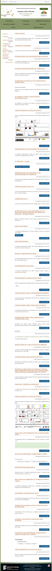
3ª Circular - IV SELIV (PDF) (22, 166)
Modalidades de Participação (43, 21)
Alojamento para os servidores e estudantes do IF (27, 97)
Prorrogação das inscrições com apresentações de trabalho (28, 173)
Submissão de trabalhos (9, 24)
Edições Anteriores (38, 27)
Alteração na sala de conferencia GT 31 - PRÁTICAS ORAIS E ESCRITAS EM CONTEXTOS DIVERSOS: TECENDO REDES (30, 212)
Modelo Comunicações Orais (25, 253)
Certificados (5, 36)
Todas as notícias (9, 62)
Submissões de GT (21, 199)
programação (18, 272)
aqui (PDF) (38, 50)
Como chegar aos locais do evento (28, 110)
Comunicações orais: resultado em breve (30, 305)
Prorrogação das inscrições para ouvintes (6, 45)
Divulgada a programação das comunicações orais (32, 433)
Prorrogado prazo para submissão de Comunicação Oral (29, 318)
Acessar (47, 1)
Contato (13, 27)
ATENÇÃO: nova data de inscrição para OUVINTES (29, 519)
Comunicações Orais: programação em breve (32, 293)
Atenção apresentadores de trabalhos (7, 50)
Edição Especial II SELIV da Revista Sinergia (31, 344)
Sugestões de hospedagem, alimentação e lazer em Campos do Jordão (31, 533)
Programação (26, 21)
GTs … (18, 285)
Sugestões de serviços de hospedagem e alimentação (30, 81)
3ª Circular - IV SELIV (22, 161)
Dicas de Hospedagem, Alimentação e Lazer (31, 454)
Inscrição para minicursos (25, 467)
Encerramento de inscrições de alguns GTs (31, 149)
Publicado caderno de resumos (27, 384)
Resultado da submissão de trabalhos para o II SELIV (32, 480)
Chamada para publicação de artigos (29, 357)
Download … (19, 235)
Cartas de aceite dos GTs (24, 186)
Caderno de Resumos (8, 40)
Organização (43, 24)
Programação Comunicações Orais (28, 278)
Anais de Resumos (21, 241)
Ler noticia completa (44, 42)
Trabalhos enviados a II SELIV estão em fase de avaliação (31, 506)
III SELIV (17, 331)
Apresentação (9, 21)
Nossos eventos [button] (13, 1)
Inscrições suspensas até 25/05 (26, 493)
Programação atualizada (24, 266)
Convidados (26, 24)
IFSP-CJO (4, 1)
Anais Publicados (21, 226)
